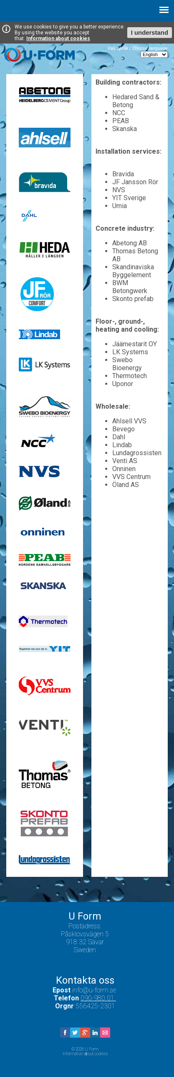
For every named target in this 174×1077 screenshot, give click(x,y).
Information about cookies (58, 38)
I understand (149, 32)
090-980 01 (98, 998)
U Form (39, 55)
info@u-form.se (95, 990)
